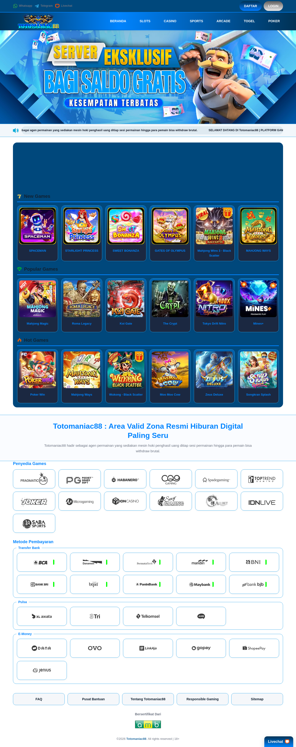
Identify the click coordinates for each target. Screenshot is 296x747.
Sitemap (257, 699)
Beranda (115, 21)
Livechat (63, 6)
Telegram (43, 6)
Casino (166, 21)
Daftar (250, 6)
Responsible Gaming (202, 699)
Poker (271, 21)
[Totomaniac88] (38, 21)
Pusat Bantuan (93, 699)
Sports (193, 21)
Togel (246, 21)
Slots (142, 21)
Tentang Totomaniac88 (148, 699)
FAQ (39, 699)
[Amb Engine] (148, 726)
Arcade (220, 21)
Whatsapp (22, 6)
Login (273, 6)
